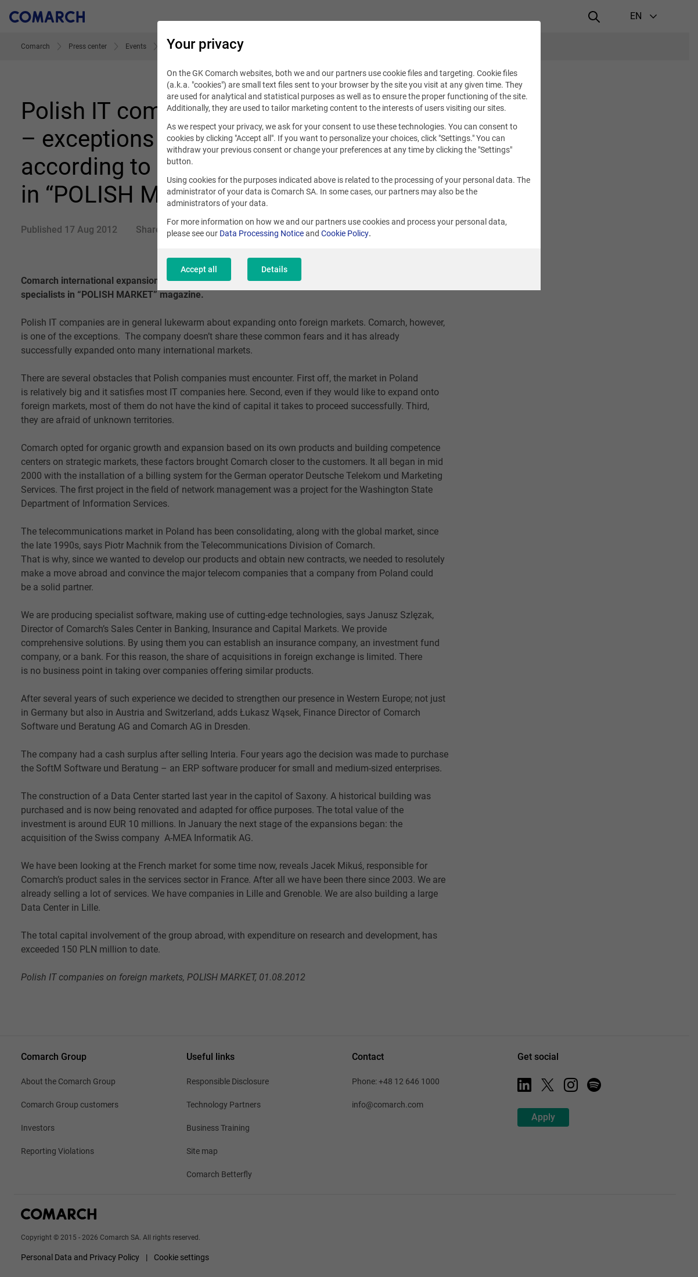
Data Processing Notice (262, 233)
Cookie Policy (345, 233)
